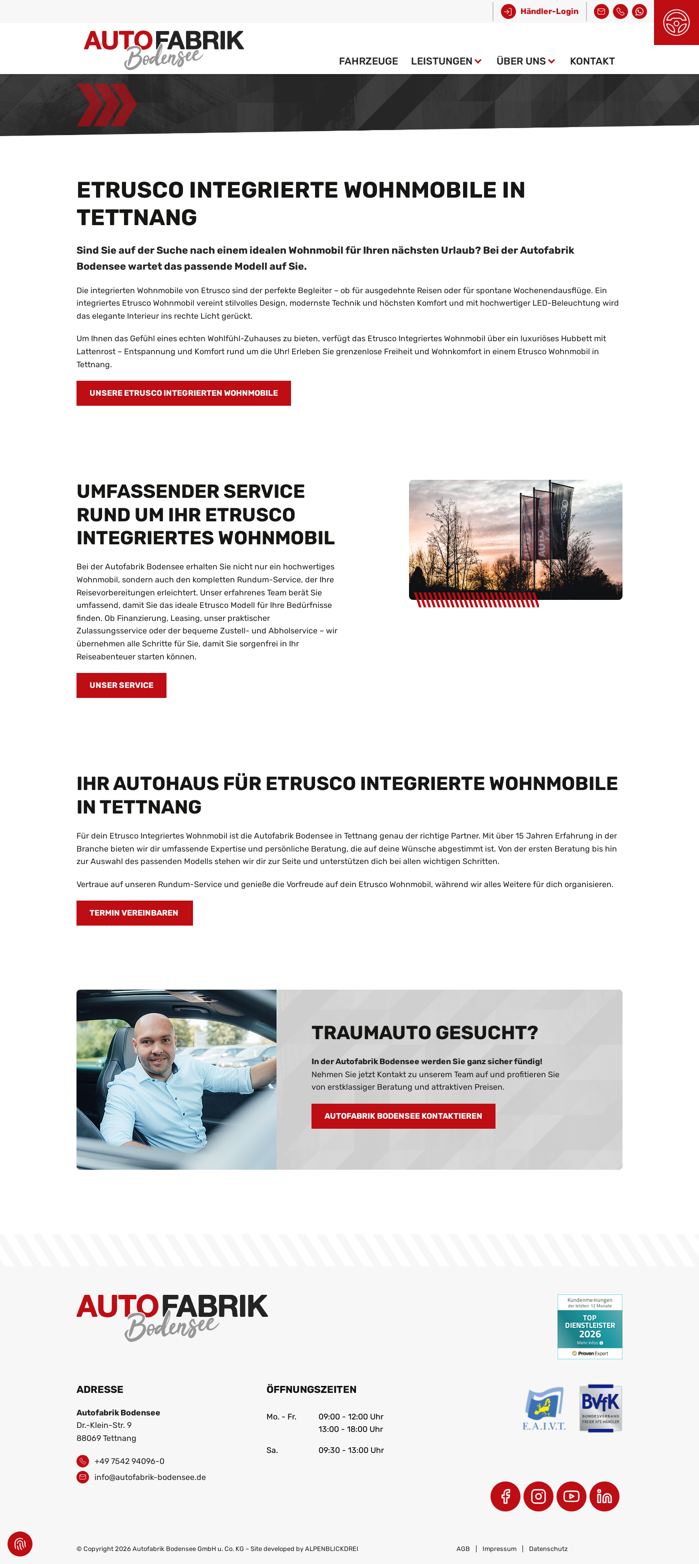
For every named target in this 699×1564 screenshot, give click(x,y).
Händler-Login (549, 11)
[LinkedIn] (605, 1496)
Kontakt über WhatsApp (639, 10)
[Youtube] (571, 1496)
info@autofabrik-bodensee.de (601, 10)
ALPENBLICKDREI (331, 1548)
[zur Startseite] (164, 48)
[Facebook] (505, 1496)
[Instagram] (539, 1496)
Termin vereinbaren (135, 913)
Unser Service (122, 685)
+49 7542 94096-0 (620, 10)
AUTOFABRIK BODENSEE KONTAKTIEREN (403, 1116)
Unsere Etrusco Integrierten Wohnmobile (184, 393)
